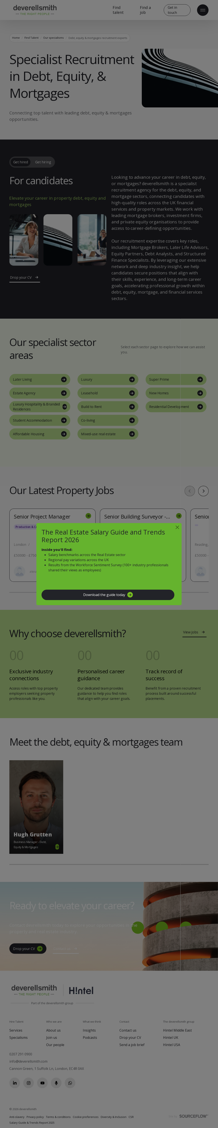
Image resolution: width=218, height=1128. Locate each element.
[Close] (177, 527)
